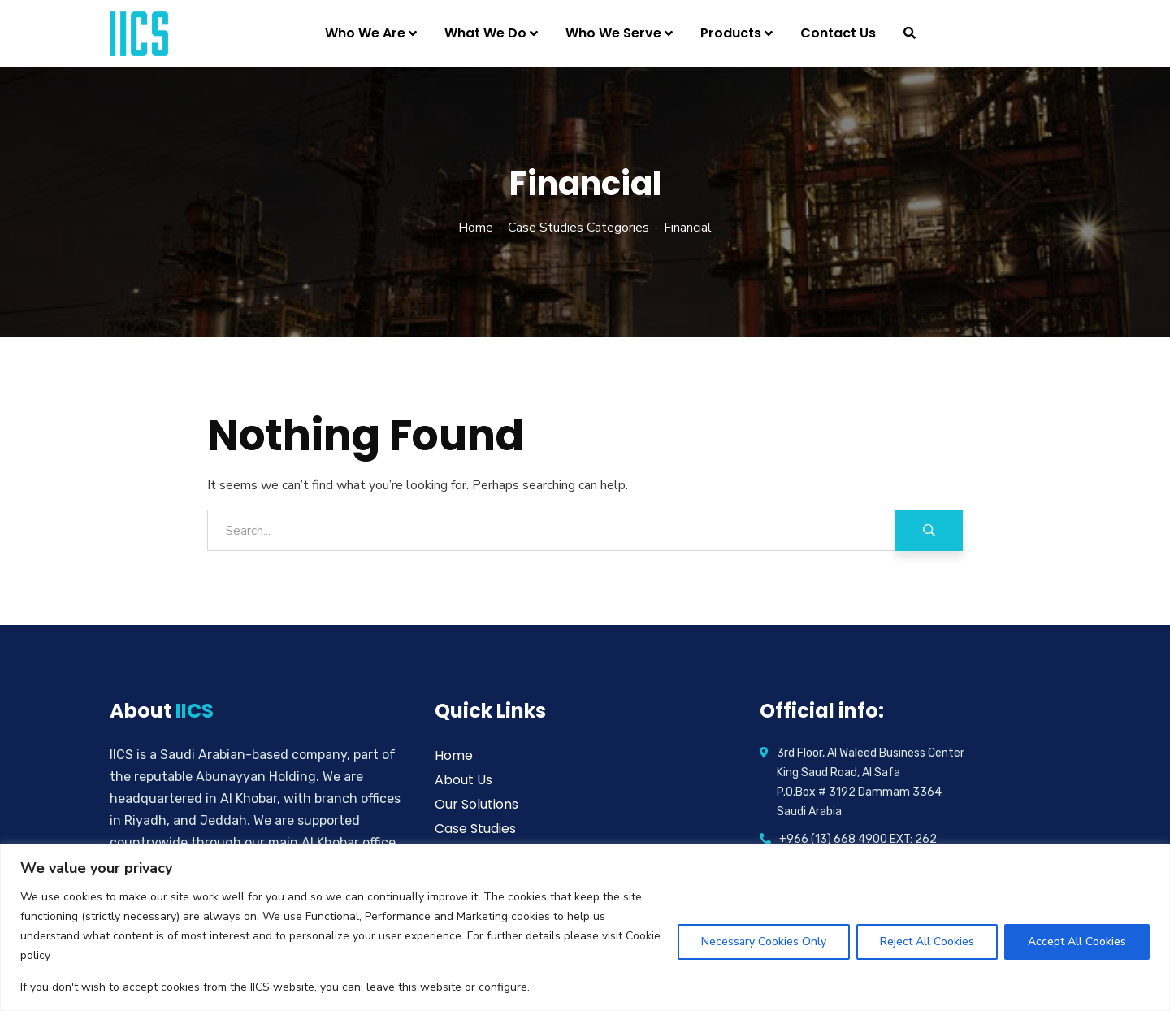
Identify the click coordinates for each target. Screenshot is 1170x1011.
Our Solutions (476, 804)
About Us (463, 779)
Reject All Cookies (927, 941)
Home (475, 227)
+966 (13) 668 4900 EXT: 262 (858, 839)
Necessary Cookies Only (763, 941)
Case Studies (475, 828)
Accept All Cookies (1077, 941)
